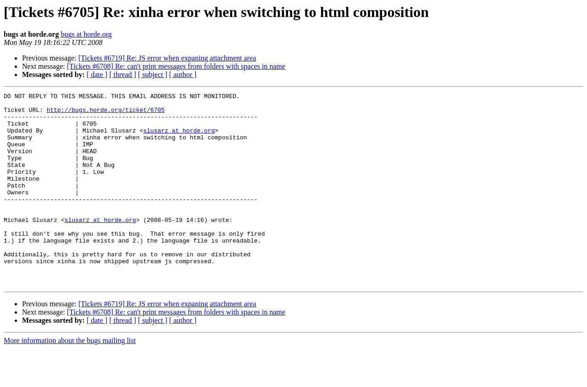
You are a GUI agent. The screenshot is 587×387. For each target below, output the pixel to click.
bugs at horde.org (86, 34)
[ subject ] (152, 74)
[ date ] (97, 74)
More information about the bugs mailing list (70, 379)
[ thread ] (122, 74)
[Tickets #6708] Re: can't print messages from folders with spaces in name (176, 66)
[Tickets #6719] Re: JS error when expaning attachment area (167, 58)
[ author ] (183, 74)
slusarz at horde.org (179, 138)
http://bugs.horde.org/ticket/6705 (106, 114)
